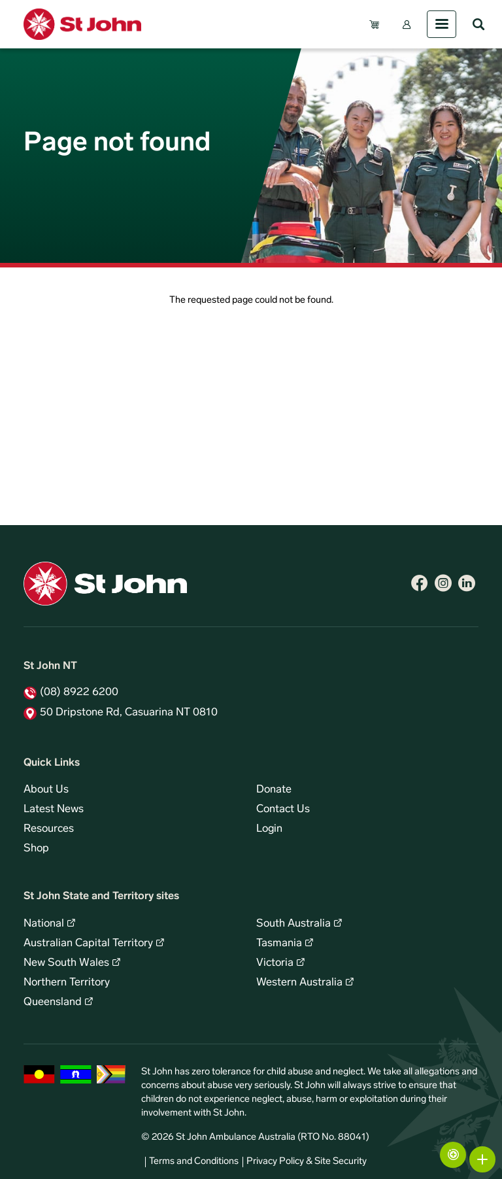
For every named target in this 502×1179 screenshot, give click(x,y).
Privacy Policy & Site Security (306, 1162)
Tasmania (279, 943)
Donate (274, 790)
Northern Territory (67, 983)
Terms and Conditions (194, 1162)
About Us (46, 790)
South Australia (293, 924)
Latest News (54, 809)
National (44, 924)
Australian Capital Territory (88, 943)
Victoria (274, 963)
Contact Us (283, 809)
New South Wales (66, 963)
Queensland (53, 1002)
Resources (49, 829)
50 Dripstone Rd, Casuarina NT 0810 (129, 713)
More (482, 1159)
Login (269, 829)
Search (478, 24)
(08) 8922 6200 (79, 692)
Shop (36, 849)
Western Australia (299, 983)
